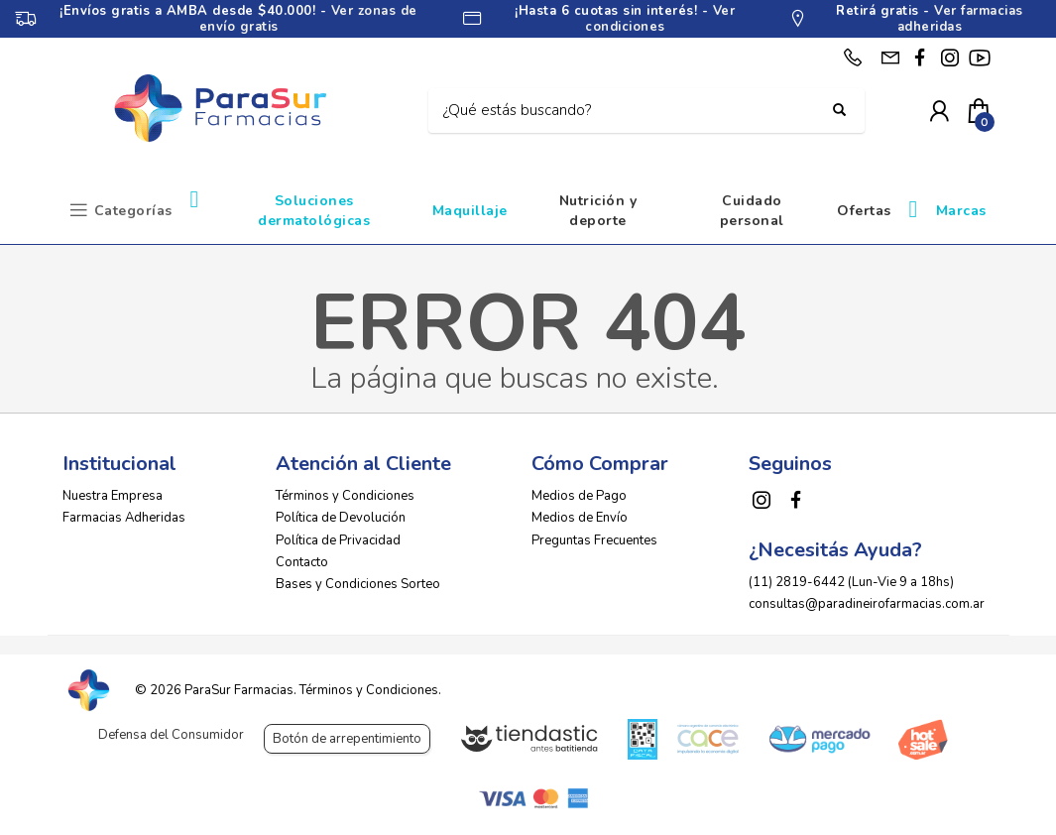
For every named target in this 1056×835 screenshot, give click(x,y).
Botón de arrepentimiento (347, 739)
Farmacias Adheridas (123, 518)
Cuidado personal (752, 210)
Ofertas (864, 210)
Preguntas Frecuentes (594, 540)
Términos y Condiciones (345, 496)
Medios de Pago (579, 496)
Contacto (302, 562)
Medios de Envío (579, 518)
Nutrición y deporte (598, 210)
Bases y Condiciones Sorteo (358, 584)
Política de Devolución (341, 518)
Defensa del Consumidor (171, 735)
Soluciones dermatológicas (314, 210)
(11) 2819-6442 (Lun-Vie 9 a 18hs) (851, 582)
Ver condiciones (660, 19)
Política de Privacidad (338, 540)
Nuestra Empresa (112, 496)
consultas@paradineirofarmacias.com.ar (867, 604)
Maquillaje (470, 210)
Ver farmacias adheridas (960, 19)
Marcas (961, 210)
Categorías (133, 210)
